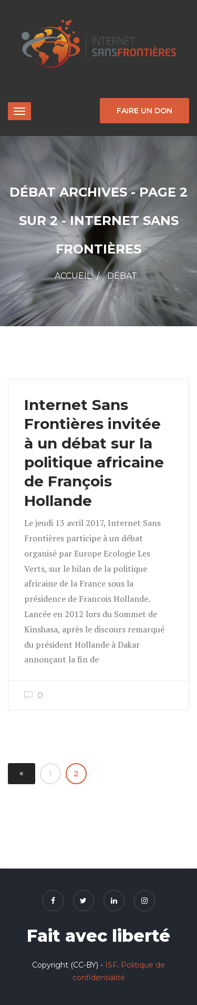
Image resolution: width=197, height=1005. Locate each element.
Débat (122, 276)
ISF (111, 965)
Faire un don (144, 110)
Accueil (73, 276)
